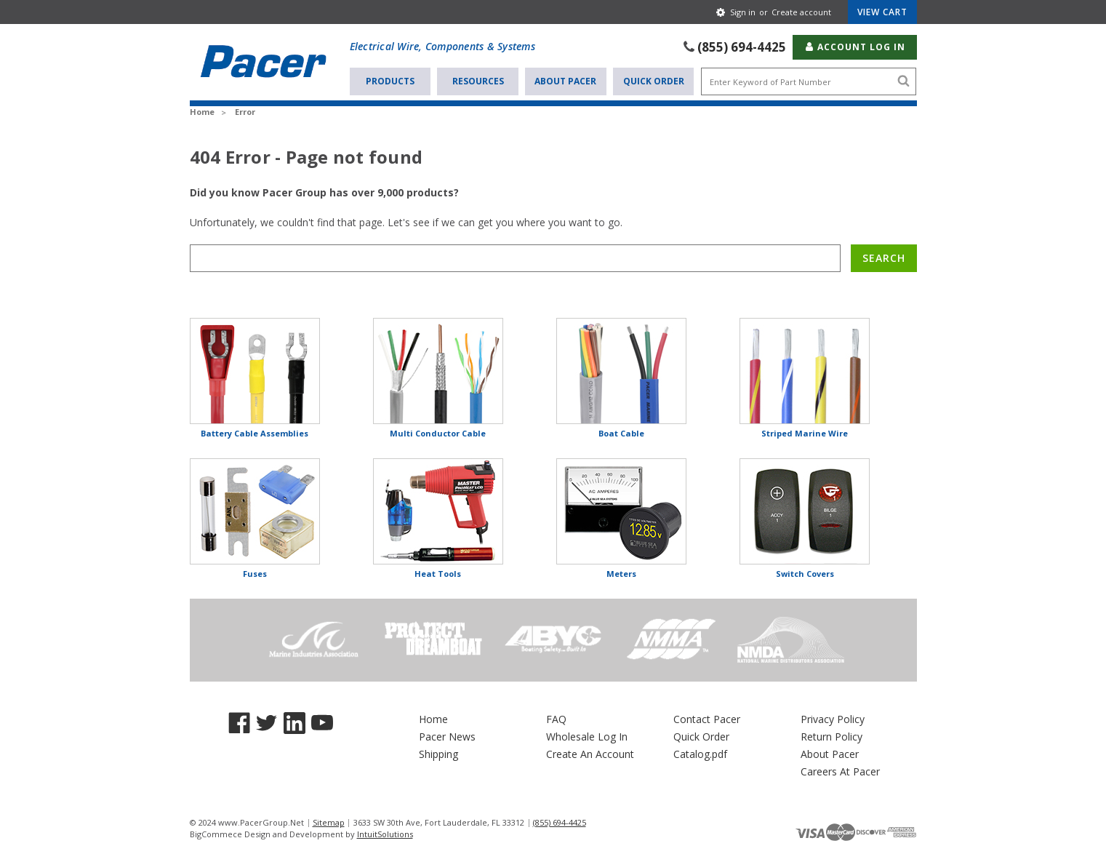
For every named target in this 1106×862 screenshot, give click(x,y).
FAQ (556, 719)
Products (390, 81)
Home (433, 719)
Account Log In (854, 47)
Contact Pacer (706, 719)
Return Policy (831, 736)
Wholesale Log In (587, 736)
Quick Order (653, 81)
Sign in (743, 12)
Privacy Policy (833, 719)
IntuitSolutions (385, 834)
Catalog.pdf (700, 754)
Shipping (438, 754)
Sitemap (329, 822)
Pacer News (447, 736)
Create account (801, 12)
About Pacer (565, 81)
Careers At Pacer (840, 771)
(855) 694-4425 (741, 47)
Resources (478, 81)
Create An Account (590, 754)
